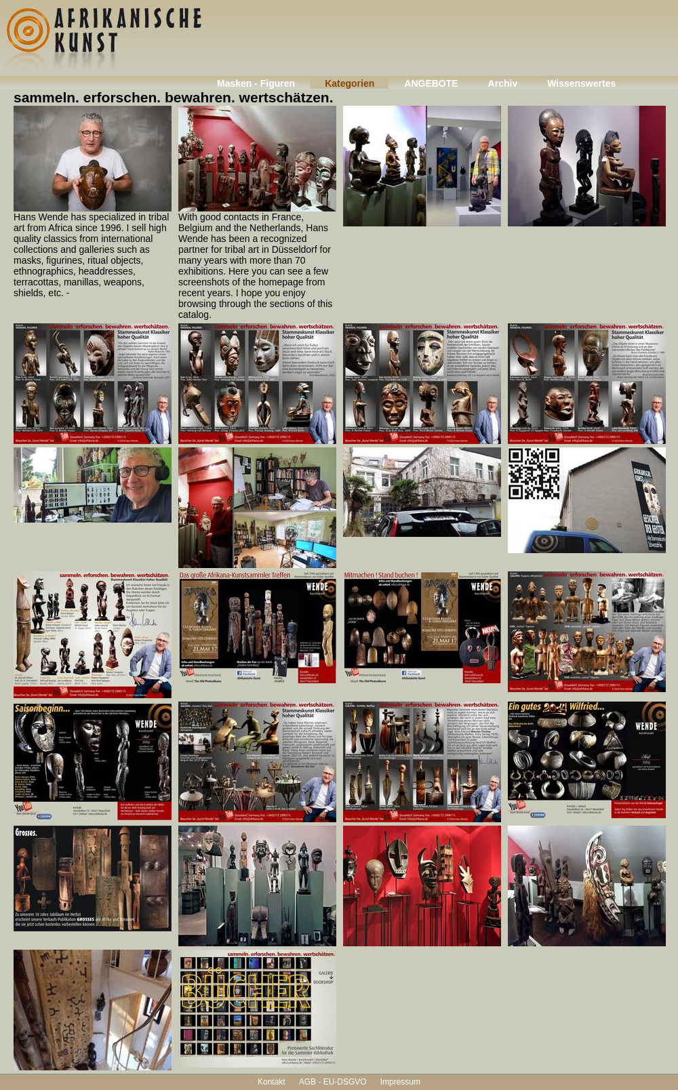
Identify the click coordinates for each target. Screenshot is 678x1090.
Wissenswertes (581, 83)
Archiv (503, 83)
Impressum (400, 1082)
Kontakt (271, 1082)
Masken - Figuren (256, 83)
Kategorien (349, 83)
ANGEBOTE (431, 83)
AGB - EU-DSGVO (333, 1082)
